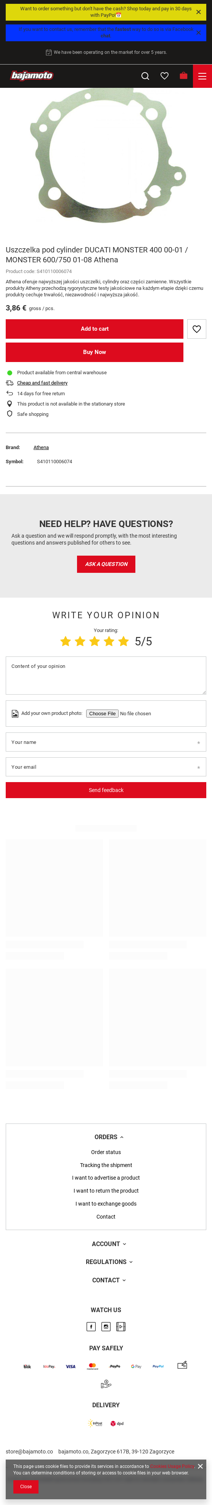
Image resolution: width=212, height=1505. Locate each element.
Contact (106, 1217)
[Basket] (183, 76)
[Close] (198, 12)
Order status (106, 1152)
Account (106, 1244)
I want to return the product (106, 1191)
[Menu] (202, 76)
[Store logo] (32, 76)
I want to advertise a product (106, 1178)
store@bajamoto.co (29, 1451)
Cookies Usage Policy (172, 1466)
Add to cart (95, 328)
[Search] (145, 76)
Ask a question (106, 564)
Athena (41, 447)
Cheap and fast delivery (42, 383)
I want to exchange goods (106, 1204)
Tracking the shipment (106, 1165)
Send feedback (106, 790)
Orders (106, 1137)
